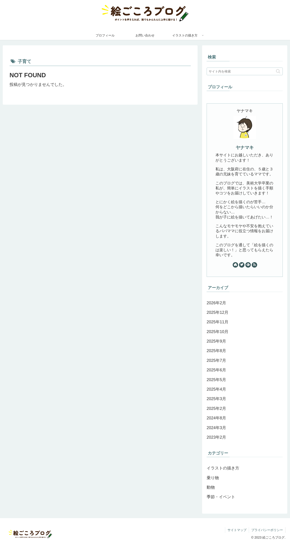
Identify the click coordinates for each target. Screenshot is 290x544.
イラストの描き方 (223, 468)
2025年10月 (217, 331)
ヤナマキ (245, 147)
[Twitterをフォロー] (241, 265)
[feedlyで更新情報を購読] (248, 265)
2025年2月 (216, 408)
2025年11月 (217, 322)
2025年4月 (216, 389)
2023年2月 (216, 437)
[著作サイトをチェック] (235, 265)
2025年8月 (216, 350)
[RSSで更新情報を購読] (254, 265)
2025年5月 (216, 379)
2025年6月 (216, 370)
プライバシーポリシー (267, 530)
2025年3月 (216, 399)
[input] (245, 71)
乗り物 (213, 478)
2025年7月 (216, 360)
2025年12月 (217, 312)
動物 (211, 487)
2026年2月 (216, 303)
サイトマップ (236, 530)
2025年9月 (216, 341)
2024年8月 (216, 418)
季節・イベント (221, 497)
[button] (278, 71)
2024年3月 (216, 428)
